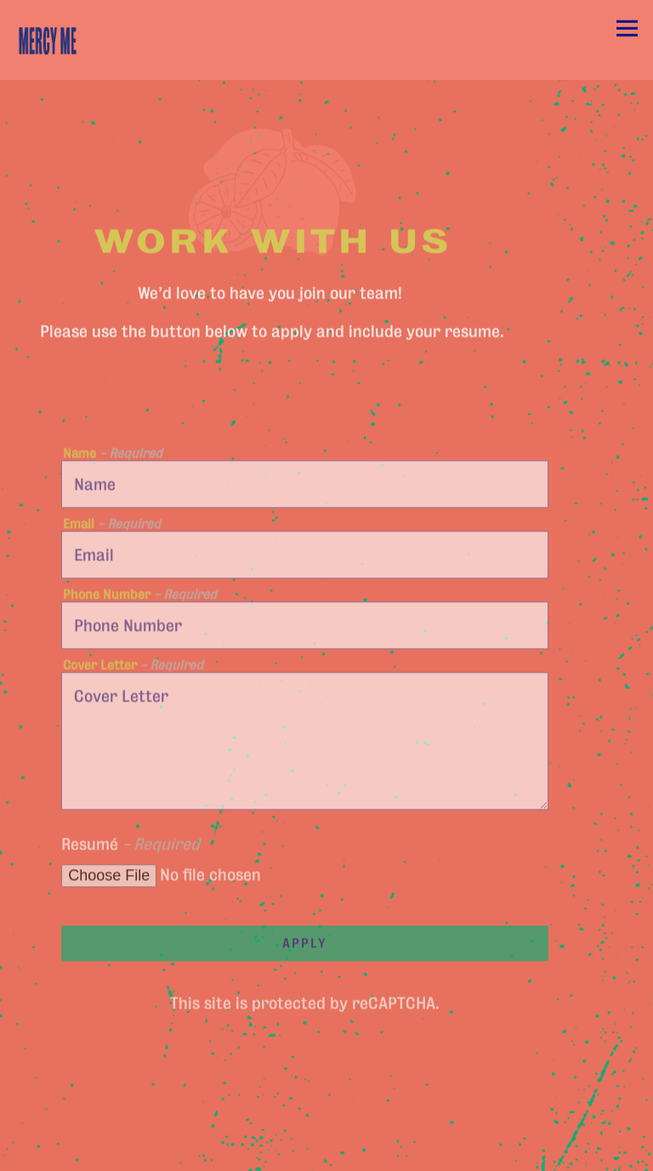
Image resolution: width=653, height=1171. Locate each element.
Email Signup (326, 1152)
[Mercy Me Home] (67, 39)
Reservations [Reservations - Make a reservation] (326, 1117)
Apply (304, 945)
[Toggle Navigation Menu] (627, 28)
